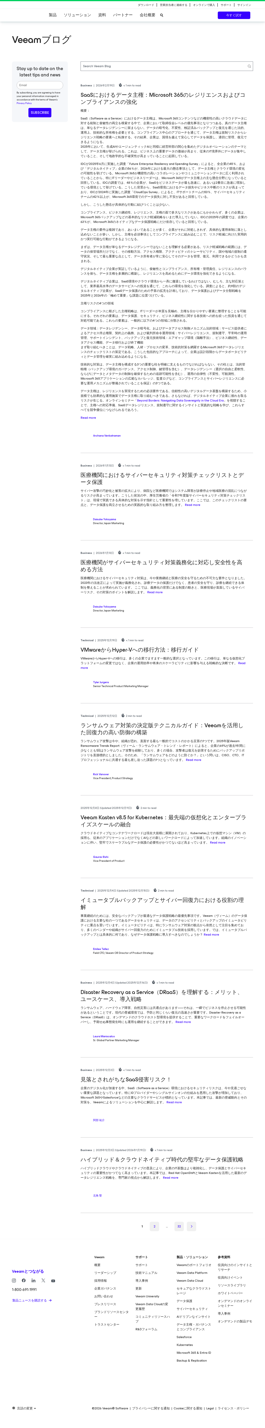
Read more (88, 417)
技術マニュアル (146, 1272)
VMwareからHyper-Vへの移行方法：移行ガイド (140, 649)
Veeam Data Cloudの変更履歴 (151, 1306)
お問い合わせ (103, 1296)
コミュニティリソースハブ (152, 1319)
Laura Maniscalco (104, 1036)
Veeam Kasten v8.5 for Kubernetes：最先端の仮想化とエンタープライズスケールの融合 (164, 821)
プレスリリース (105, 1304)
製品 (53, 15)
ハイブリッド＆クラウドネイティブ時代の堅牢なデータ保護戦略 (162, 1159)
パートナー (123, 15)
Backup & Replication (192, 1360)
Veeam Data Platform (192, 1272)
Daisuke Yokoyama (104, 519)
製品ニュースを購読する (30, 1300)
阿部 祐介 (99, 1120)
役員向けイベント (230, 1277)
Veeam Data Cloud (190, 1280)
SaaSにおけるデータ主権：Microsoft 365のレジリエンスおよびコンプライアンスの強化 (163, 98)
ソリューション (77, 15)
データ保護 (184, 1301)
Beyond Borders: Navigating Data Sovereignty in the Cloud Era (180, 400)
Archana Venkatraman (107, 435)
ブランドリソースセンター (111, 1314)
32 (179, 1226)
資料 (102, 15)
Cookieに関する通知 (188, 1408)
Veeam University (147, 1296)
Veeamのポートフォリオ (194, 1265)
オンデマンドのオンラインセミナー (235, 1303)
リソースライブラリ (232, 1285)
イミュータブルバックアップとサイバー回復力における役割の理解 (162, 903)
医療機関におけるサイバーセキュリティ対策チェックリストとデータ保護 (162, 478)
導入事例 (141, 1280)
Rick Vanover (101, 774)
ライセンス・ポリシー (233, 1408)
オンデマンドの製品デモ (235, 1321)
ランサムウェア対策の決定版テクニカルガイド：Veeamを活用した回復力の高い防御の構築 (162, 729)
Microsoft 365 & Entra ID (194, 1352)
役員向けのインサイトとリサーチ (235, 1267)
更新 (138, 1288)
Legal (210, 1408)
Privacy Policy (24, 103)
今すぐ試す (234, 15)
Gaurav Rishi (100, 857)
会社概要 (147, 15)
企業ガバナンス (105, 1288)
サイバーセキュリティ (192, 1308)
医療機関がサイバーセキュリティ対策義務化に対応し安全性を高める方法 (161, 566)
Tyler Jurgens (101, 682)
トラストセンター (106, 1324)
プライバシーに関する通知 (151, 1408)
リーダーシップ (105, 1272)
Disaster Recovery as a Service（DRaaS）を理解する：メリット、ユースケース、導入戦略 (162, 996)
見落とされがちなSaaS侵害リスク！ (126, 1079)
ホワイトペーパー (230, 1293)
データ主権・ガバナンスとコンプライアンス (194, 1327)
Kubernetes (185, 1345)
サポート (141, 1265)
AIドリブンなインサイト (194, 1316)
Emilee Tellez (101, 949)
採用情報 (100, 1280)
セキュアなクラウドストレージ (194, 1291)
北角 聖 (97, 1195)
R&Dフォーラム (146, 1329)
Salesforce (184, 1337)
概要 (97, 1265)
